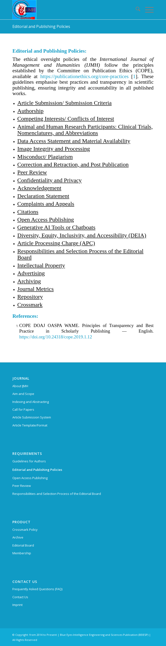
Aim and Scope (23, 394)
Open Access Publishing (30, 478)
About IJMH (20, 386)
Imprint (17, 605)
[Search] (135, 9)
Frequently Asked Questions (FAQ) (37, 589)
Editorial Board (23, 545)
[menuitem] (135, 9)
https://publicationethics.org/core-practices (84, 76)
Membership (21, 553)
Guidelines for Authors (29, 461)
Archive (17, 537)
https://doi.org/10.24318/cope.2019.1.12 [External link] (55, 336)
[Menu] (147, 9)
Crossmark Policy (25, 529)
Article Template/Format (29, 425)
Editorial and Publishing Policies (41, 26)
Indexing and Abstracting (30, 402)
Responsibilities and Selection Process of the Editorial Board (56, 493)
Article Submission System (31, 417)
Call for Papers (23, 409)
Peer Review (21, 485)
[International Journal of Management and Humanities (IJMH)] (68, 9)
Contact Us (20, 597)
